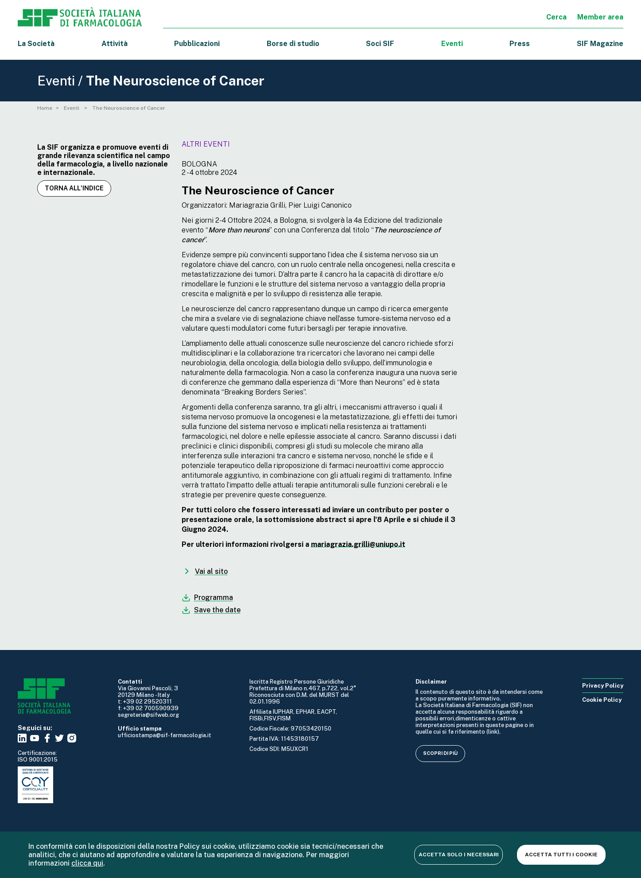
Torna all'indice (74, 188)
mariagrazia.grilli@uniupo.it (358, 544)
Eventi (452, 43)
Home (44, 108)
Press (519, 43)
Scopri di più (440, 753)
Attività (114, 43)
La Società (36, 43)
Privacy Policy (602, 685)
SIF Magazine (600, 43)
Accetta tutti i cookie (561, 854)
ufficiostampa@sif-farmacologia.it (164, 735)
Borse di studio (293, 43)
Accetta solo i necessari (459, 854)
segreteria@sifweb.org (148, 715)
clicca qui (87, 863)
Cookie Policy (602, 699)
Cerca (556, 17)
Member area (600, 17)
